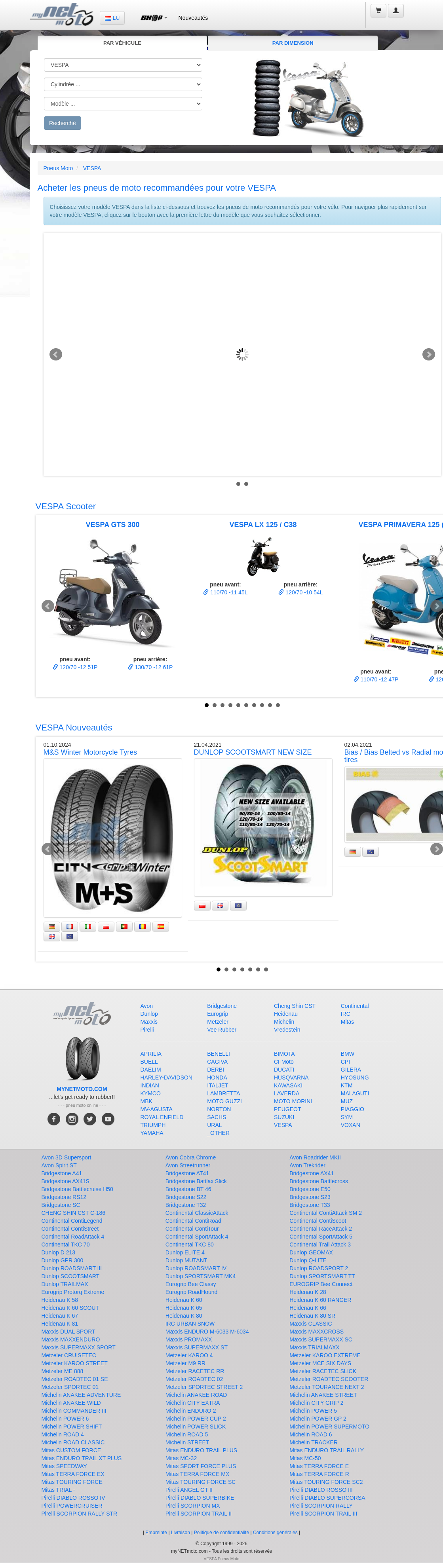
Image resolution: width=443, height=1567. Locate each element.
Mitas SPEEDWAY (64, 1466)
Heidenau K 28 (307, 1292)
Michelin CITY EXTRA (192, 1403)
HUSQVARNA (291, 1077)
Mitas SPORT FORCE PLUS (200, 1466)
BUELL (149, 1062)
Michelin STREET (187, 1442)
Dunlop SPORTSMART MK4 (200, 1276)
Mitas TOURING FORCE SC (200, 1482)
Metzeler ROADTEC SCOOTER (328, 1379)
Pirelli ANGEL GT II (189, 1490)
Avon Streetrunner (187, 1165)
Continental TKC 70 (66, 1244)
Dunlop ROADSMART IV (195, 1268)
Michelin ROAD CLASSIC (73, 1442)
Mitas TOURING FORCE (72, 1482)
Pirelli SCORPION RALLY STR (80, 1513)
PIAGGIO (352, 1109)
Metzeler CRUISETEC (69, 1355)
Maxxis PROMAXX (188, 1339)
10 (278, 705)
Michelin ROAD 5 (186, 1434)
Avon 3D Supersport (66, 1157)
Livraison (180, 1532)
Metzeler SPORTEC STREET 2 (204, 1387)
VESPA (92, 168)
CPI (345, 1062)
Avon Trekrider (307, 1165)
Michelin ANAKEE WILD (71, 1403)
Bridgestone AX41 (311, 1173)
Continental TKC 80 (189, 1244)
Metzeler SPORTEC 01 (70, 1387)
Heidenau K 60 (183, 1300)
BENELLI (218, 1054)
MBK (146, 1101)
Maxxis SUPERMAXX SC (320, 1339)
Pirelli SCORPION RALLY (321, 1505)
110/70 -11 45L (225, 592)
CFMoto (284, 1062)
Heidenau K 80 (183, 1316)
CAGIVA (217, 1062)
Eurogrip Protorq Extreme (73, 1292)
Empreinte (156, 1532)
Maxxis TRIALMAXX (314, 1347)
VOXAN (350, 1125)
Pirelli (147, 1029)
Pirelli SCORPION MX (192, 1505)
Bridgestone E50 (310, 1189)
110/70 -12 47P (376, 679)
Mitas (347, 1022)
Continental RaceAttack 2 (320, 1229)
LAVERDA (286, 1093)
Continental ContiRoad (193, 1221)
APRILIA (151, 1054)
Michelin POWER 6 (65, 1418)
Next (428, 354)
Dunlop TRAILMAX (65, 1284)
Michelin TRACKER (313, 1442)
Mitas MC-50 (305, 1458)
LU (112, 18)
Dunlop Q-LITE (307, 1260)
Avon (147, 1006)
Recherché (62, 123)
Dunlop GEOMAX (311, 1252)
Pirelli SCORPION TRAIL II (198, 1513)
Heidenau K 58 (60, 1300)
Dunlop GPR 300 (63, 1260)
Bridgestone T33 (309, 1205)
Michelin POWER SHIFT (72, 1426)
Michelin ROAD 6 (310, 1434)
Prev (55, 354)
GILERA (351, 1069)
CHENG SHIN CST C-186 (74, 1213)
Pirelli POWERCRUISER (72, 1505)
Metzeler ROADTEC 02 (194, 1379)
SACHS (216, 1117)
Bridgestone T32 (185, 1205)
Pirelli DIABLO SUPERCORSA (327, 1498)
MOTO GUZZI (224, 1101)
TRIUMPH (153, 1125)
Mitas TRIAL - (58, 1490)
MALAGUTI (355, 1093)
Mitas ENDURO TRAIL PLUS (201, 1450)
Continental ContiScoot (317, 1221)
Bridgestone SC (61, 1205)
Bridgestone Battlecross (318, 1181)
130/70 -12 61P (150, 667)
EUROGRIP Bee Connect (320, 1284)
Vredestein (287, 1029)
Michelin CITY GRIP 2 (316, 1403)
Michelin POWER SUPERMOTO (329, 1426)
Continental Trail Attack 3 (320, 1244)
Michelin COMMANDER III (74, 1411)
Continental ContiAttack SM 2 (325, 1213)
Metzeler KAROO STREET (75, 1363)
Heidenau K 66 (307, 1308)
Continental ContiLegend (72, 1221)
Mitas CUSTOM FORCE (71, 1450)
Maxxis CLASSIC (310, 1323)
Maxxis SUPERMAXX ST (196, 1347)
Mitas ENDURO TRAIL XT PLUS (82, 1458)
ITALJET (217, 1085)
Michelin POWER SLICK (195, 1426)
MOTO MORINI (293, 1101)
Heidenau (286, 1014)
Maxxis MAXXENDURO (71, 1339)
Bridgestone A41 (62, 1173)
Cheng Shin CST (295, 1006)
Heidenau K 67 (60, 1316)
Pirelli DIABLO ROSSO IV (73, 1498)
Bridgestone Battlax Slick (196, 1181)
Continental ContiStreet (70, 1229)
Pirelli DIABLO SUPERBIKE (199, 1498)
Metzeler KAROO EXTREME (325, 1355)
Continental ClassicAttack (196, 1213)
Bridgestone (222, 1006)
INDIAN (150, 1085)
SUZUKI (284, 1117)
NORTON (219, 1109)
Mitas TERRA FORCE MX (197, 1474)
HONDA (217, 1077)
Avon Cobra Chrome (190, 1157)
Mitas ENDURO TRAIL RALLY (326, 1450)
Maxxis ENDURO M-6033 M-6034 (207, 1331)
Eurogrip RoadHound (191, 1292)
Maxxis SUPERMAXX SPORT (79, 1347)
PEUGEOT (287, 1109)
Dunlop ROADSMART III (72, 1268)
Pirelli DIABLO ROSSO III (320, 1490)
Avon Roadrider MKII (315, 1157)
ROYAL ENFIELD (162, 1117)
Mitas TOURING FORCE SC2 (326, 1482)
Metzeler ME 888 (63, 1371)
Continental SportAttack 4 (196, 1236)
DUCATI (284, 1069)
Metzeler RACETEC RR (194, 1371)
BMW (347, 1054)
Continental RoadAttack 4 (73, 1236)
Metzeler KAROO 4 (189, 1355)
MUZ (347, 1101)
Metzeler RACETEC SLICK (322, 1371)
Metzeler (217, 1022)
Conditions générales (275, 1532)
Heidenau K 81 (60, 1323)
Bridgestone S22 (186, 1197)
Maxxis (149, 1022)
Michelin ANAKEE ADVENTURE (81, 1395)
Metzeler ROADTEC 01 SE (75, 1379)
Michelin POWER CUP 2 (195, 1418)
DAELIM (151, 1069)
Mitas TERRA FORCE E (319, 1466)
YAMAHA (152, 1133)
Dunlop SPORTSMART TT (322, 1276)
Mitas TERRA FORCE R (319, 1474)
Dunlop (149, 1014)
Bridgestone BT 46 (188, 1189)
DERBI (215, 1069)
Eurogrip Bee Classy (190, 1284)
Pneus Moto (58, 168)
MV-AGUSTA (157, 1109)
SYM (347, 1117)
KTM (347, 1085)
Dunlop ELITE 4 (185, 1252)
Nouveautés (193, 18)
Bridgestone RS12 (64, 1197)
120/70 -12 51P (75, 667)
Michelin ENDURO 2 (190, 1411)
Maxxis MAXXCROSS (316, 1331)
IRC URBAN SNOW (190, 1323)
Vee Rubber (221, 1029)
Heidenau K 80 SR (312, 1316)
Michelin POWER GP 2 (317, 1418)
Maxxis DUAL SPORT (68, 1331)
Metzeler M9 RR (185, 1363)
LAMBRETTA (223, 1093)
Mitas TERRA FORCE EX (73, 1474)
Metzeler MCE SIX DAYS (320, 1363)
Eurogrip (217, 1014)
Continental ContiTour (192, 1229)
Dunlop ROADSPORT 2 (318, 1268)
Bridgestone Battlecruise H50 (77, 1189)
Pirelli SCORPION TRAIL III (323, 1513)
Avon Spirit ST (59, 1165)
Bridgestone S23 (310, 1197)
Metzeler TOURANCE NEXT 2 (326, 1387)
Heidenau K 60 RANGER (320, 1300)
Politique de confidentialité (221, 1532)
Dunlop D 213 (59, 1252)
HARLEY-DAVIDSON (166, 1077)
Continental (355, 1006)
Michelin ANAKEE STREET (323, 1395)
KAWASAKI (288, 1085)
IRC (345, 1014)
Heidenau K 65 (183, 1308)
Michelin (284, 1022)
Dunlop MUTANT (186, 1260)
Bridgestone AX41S (65, 1181)
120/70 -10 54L (300, 592)
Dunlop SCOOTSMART (71, 1276)
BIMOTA (284, 1054)
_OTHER (218, 1133)
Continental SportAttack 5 (320, 1236)
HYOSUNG (355, 1077)
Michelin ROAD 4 (63, 1434)
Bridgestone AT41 (187, 1173)
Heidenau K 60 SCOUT (70, 1308)
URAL (214, 1125)
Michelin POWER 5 (313, 1411)
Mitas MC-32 (181, 1458)
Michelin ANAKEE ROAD (196, 1395)
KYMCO (151, 1093)
